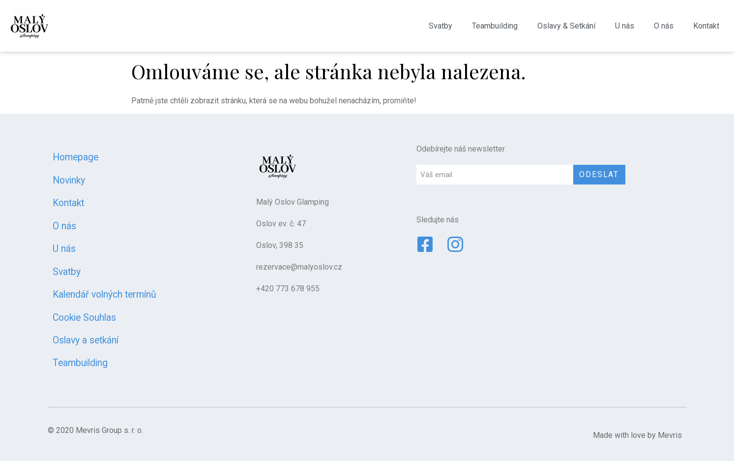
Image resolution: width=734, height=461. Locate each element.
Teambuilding (495, 26)
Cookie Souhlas (84, 317)
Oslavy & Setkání (566, 26)
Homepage (75, 157)
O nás (664, 26)
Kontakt (706, 26)
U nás (624, 26)
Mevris (670, 435)
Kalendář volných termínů (104, 294)
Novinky (69, 180)
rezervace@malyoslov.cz (299, 267)
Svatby (440, 26)
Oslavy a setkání (85, 340)
